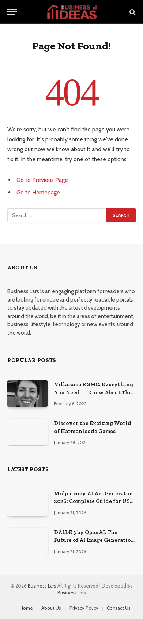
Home (26, 608)
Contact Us (119, 608)
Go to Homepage (38, 192)
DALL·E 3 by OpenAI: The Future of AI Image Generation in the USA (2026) (94, 540)
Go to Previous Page (42, 179)
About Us (51, 608)
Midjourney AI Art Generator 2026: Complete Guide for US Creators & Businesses (93, 501)
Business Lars (42, 586)
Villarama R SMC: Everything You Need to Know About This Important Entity (93, 392)
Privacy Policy (83, 608)
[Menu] (12, 12)
